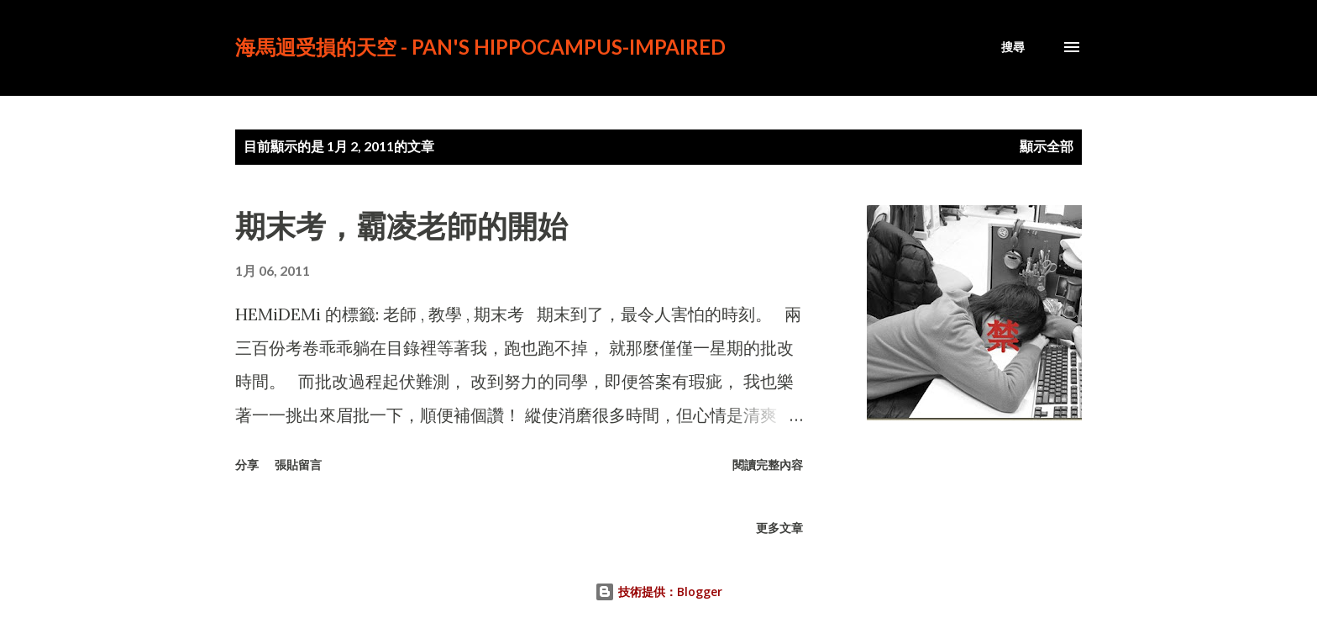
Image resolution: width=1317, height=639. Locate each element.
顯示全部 (1046, 146)
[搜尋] (1013, 47)
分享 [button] (247, 464)
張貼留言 (298, 464)
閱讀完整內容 (767, 464)
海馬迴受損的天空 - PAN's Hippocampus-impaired (480, 46)
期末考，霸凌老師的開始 (401, 225)
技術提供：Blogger (658, 591)
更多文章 (779, 527)
